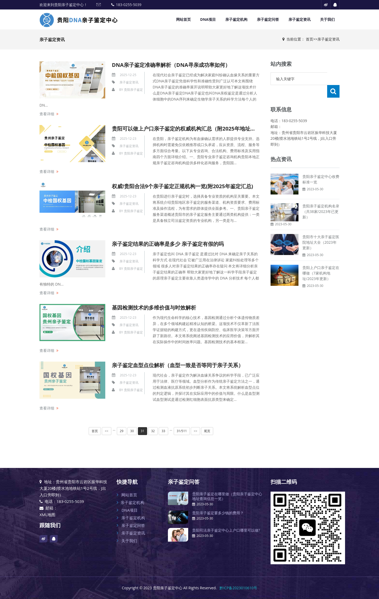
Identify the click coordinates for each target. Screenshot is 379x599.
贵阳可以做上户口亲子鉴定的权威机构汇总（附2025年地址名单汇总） (194, 128)
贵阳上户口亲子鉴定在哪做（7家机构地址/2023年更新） (320, 260)
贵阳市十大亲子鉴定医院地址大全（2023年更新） (320, 230)
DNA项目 (208, 19)
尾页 (207, 431)
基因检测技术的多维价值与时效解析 (154, 307)
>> (195, 431)
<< (106, 431)
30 (132, 431)
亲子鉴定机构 (236, 19)
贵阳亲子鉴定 (133, 89)
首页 (309, 39)
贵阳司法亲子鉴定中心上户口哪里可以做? (226, 530)
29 (121, 431)
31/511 (182, 431)
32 (153, 431)
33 (163, 431)
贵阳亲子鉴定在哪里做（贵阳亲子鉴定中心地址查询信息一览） (227, 496)
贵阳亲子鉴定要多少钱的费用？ (218, 512)
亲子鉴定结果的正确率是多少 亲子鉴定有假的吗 (168, 243)
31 (142, 431)
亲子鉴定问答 (268, 19)
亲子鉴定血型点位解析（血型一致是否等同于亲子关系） (177, 365)
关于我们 (327, 19)
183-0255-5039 (128, 4)
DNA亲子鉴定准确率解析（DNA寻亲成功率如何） (171, 64)
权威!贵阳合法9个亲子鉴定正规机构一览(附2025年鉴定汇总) (182, 186)
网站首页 (183, 19)
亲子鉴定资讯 (299, 19)
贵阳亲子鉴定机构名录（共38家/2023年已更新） (320, 199)
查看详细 (46, 113)
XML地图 (47, 514)
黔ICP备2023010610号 (238, 587)
